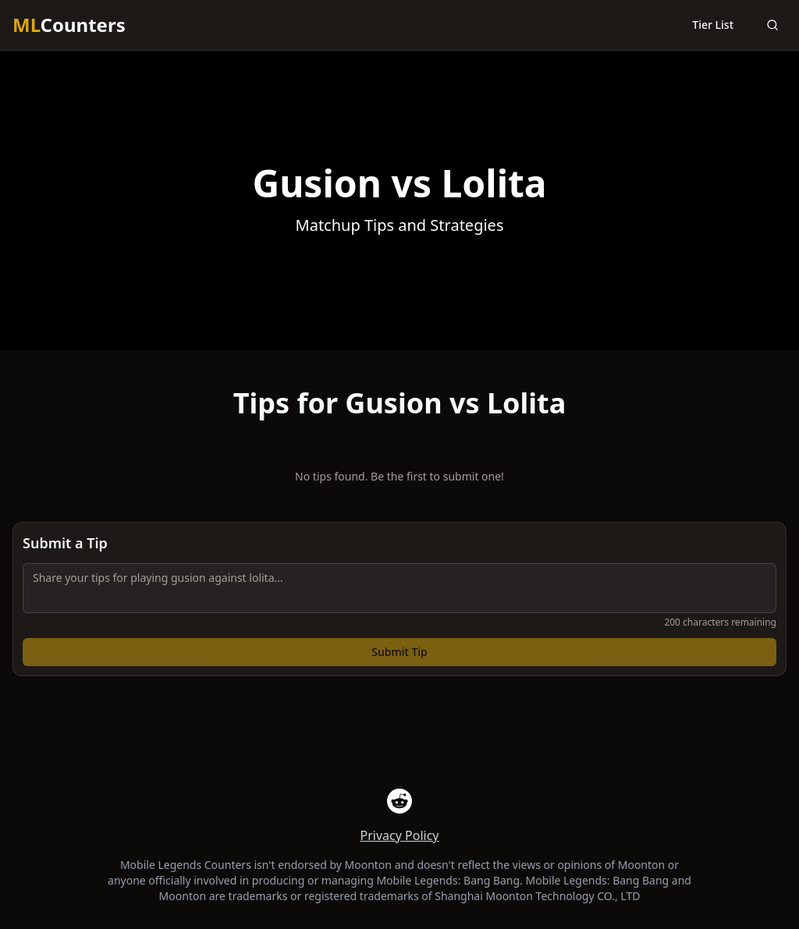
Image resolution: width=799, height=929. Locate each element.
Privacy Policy (399, 835)
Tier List (712, 24)
